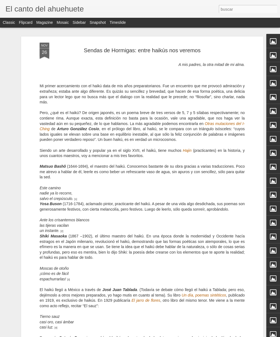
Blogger (161, 334)
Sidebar (79, 22)
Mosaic (63, 22)
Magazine (44, 22)
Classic (9, 22)
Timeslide (118, 22)
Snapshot (98, 22)
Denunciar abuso (179, 334)
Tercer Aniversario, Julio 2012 (174, 318)
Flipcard (26, 22)
